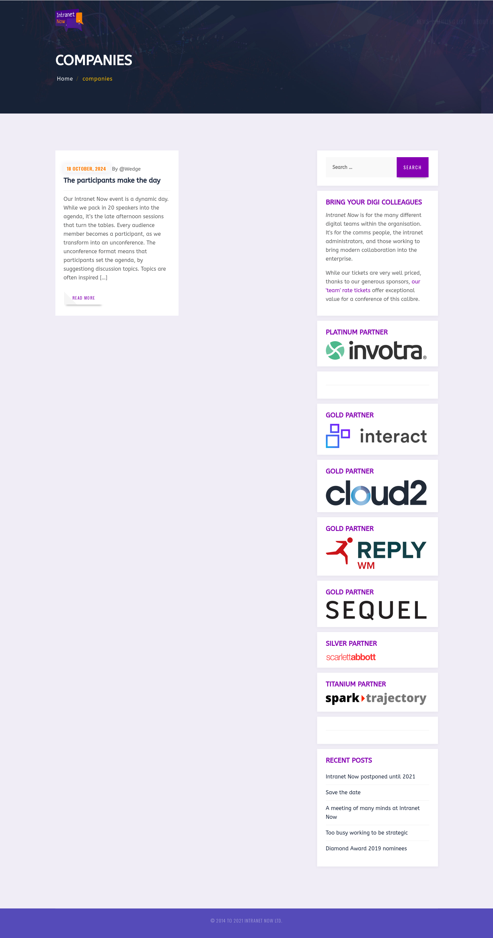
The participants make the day (112, 181)
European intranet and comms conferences (375, 22)
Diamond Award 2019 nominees (366, 848)
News (203, 22)
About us (268, 22)
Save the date (343, 792)
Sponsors (301, 22)
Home (65, 79)
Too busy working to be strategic (367, 833)
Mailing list (232, 22)
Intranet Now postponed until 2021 (370, 776)
